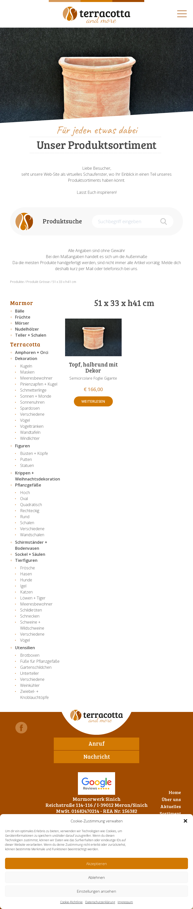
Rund (24, 516)
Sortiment (170, 813)
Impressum (125, 902)
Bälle (19, 311)
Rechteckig (29, 510)
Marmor (21, 303)
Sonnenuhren (32, 402)
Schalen (27, 522)
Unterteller (29, 673)
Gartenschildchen (36, 667)
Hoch (25, 492)
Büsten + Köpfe (34, 453)
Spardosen (30, 408)
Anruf (96, 743)
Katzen (26, 592)
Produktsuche (62, 221)
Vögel (25, 420)
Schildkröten (31, 610)
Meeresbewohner (36, 378)
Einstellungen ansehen (96, 891)
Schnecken (29, 616)
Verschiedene (32, 414)
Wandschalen (32, 534)
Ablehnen (96, 877)
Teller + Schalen (30, 335)
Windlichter (30, 438)
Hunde (26, 580)
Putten (26, 459)
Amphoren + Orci (31, 352)
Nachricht (96, 756)
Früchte (22, 317)
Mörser (22, 323)
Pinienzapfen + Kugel (38, 384)
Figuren (22, 446)
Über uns (171, 799)
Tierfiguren (26, 560)
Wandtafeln (30, 432)
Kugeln (26, 366)
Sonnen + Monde (35, 396)
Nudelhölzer (27, 329)
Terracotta (25, 344)
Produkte (17, 281)
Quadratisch (31, 504)
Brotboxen (29, 655)
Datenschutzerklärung (100, 902)
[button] (185, 820)
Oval (24, 498)
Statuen (27, 465)
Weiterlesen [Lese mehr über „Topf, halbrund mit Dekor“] (93, 401)
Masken (27, 372)
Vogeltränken (31, 426)
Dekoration (26, 358)
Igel (23, 586)
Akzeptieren (96, 863)
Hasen (26, 574)
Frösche (27, 568)
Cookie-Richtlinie (71, 902)
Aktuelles (170, 806)
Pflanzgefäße (28, 485)
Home (175, 792)
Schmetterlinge (33, 390)
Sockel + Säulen (30, 554)
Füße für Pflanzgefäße (40, 661)
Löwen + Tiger (32, 598)
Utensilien (25, 647)
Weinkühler (30, 685)
